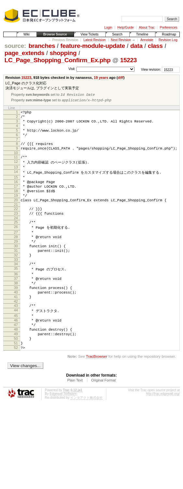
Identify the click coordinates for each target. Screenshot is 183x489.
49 (16, 373)
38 (16, 313)
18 (16, 206)
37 (16, 307)
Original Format (103, 423)
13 (16, 178)
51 (16, 384)
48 (16, 367)
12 (16, 172)
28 (16, 259)
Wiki (26, 34)
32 (16, 281)
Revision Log (168, 40)
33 (16, 286)
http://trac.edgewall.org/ (163, 437)
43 (16, 339)
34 (16, 291)
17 (16, 200)
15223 (128, 60)
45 (16, 351)
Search (117, 34)
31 (16, 275)
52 (16, 390)
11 (16, 166)
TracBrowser (96, 399)
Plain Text (75, 423)
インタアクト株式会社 (86, 440)
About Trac (146, 27)
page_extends (25, 53)
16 (16, 194)
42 (16, 335)
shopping (63, 53)
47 (16, 362)
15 (16, 189)
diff (120, 77)
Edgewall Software (62, 437)
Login (108, 27)
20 (16, 217)
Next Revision (121, 40)
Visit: (71, 69)
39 (16, 319)
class (155, 45)
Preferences (168, 27)
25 (16, 242)
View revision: (151, 69)
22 (16, 226)
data (136, 45)
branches (42, 45)
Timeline (142, 34)
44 (16, 345)
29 (16, 264)
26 (16, 247)
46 (16, 356)
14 (16, 183)
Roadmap (169, 34)
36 (16, 302)
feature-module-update (92, 45)
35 (16, 296)
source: (15, 45)
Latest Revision (95, 40)
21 (16, 222)
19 (16, 211)
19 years (101, 77)
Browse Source (55, 34)
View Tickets (89, 34)
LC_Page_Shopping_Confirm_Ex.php (58, 60)
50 (16, 379)
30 (16, 270)
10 (16, 162)
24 (16, 237)
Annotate (146, 40)
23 (16, 232)
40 (16, 324)
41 (16, 330)
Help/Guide (125, 27)
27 (16, 253)
